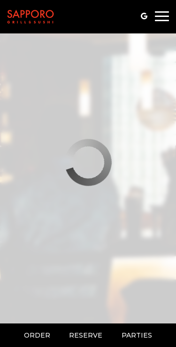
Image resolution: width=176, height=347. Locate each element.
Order (37, 335)
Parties (137, 335)
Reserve (85, 335)
